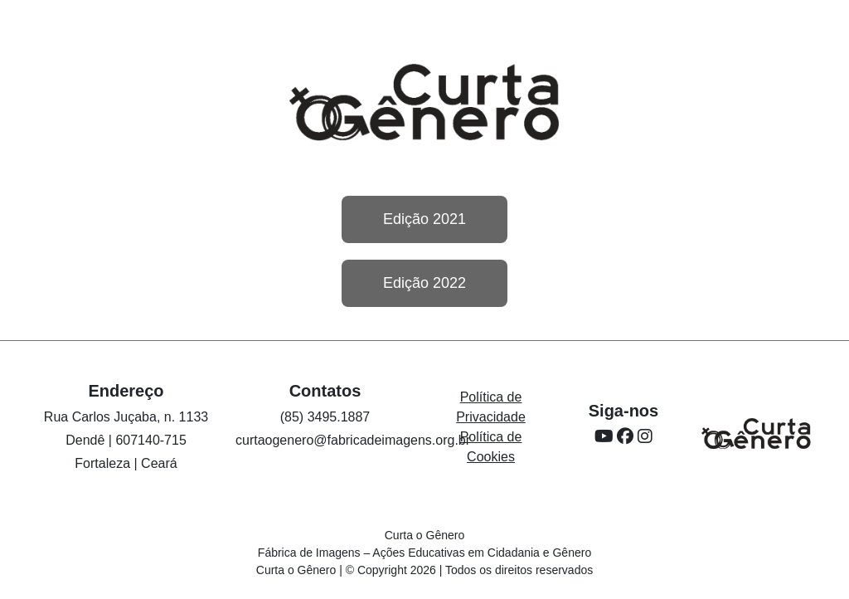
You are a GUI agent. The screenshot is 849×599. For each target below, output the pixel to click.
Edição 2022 (424, 283)
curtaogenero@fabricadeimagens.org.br (352, 440)
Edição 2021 (424, 219)
